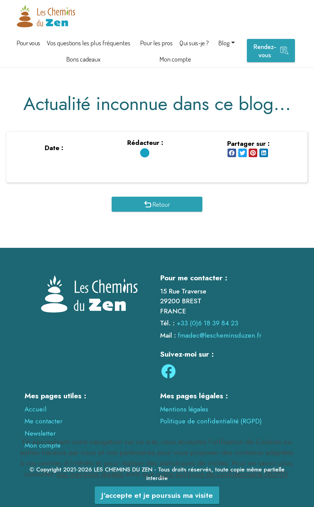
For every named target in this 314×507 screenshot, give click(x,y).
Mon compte (175, 59)
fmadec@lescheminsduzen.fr (220, 335)
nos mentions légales (89, 483)
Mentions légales (184, 409)
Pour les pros (156, 43)
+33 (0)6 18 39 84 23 (207, 323)
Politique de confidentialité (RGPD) (211, 421)
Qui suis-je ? (194, 43)
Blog (224, 43)
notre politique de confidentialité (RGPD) (222, 483)
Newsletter (40, 433)
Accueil (35, 409)
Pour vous (28, 43)
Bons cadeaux (83, 59)
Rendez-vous (271, 50)
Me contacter (44, 421)
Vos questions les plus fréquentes (88, 43)
